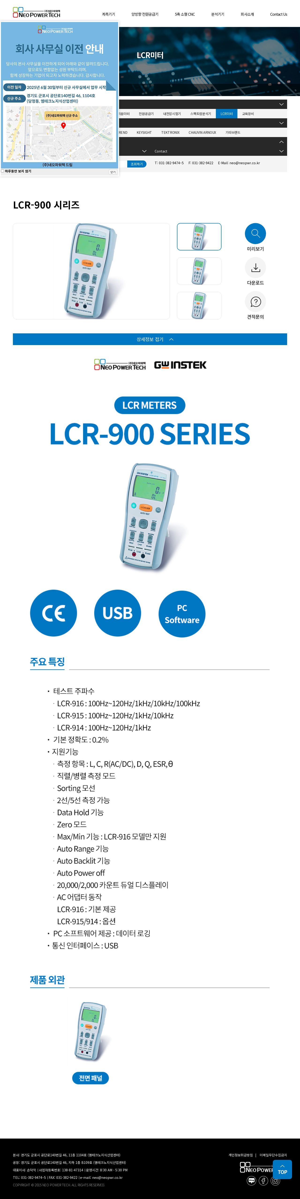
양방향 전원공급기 (144, 14)
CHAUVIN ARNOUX (202, 132)
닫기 (113, 172)
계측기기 (108, 14)
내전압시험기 (172, 113)
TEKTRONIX (170, 132)
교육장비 (248, 113)
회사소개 (247, 14)
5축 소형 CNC (185, 14)
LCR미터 (227, 113)
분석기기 (217, 14)
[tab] (199, 236)
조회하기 (137, 164)
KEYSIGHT (144, 132)
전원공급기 (146, 113)
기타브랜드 (232, 132)
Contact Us (278, 14)
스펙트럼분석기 (200, 113)
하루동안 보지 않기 (16, 171)
